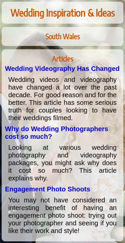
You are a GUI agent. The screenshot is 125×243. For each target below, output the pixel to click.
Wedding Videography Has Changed (62, 68)
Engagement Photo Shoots (47, 189)
